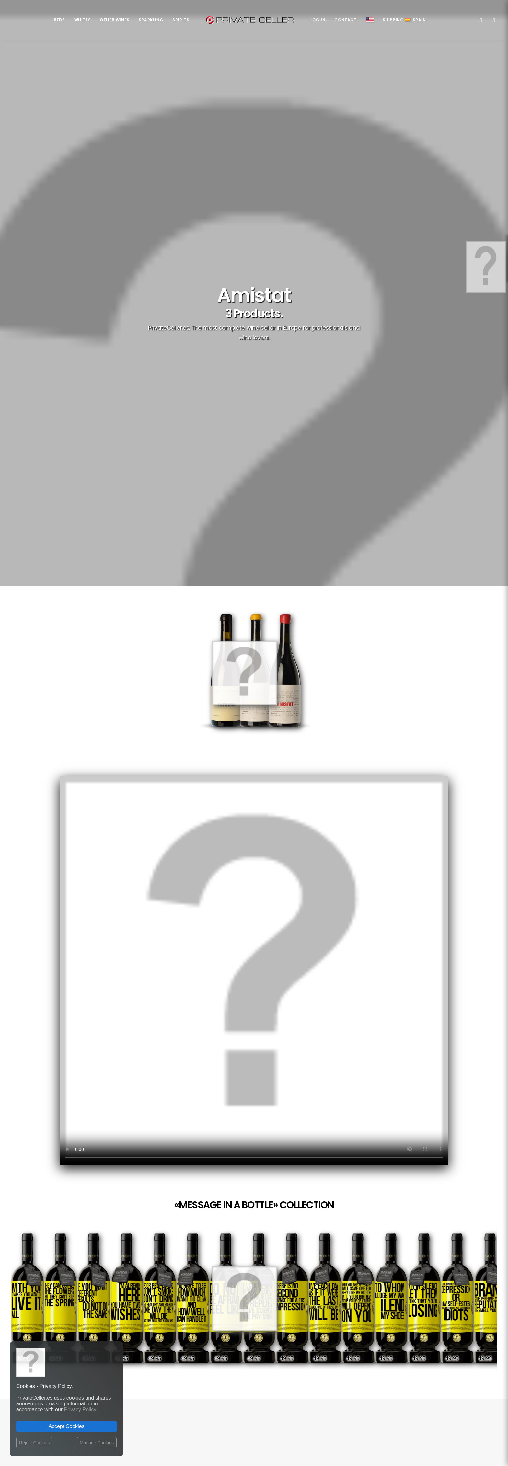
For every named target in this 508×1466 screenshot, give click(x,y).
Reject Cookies (34, 1442)
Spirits (180, 20)
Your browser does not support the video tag (254, 553)
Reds (59, 20)
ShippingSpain (404, 20)
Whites (82, 20)
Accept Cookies (66, 1426)
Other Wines (115, 20)
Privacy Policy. (81, 1409)
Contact (345, 20)
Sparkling (151, 20)
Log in (318, 20)
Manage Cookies (97, 1442)
